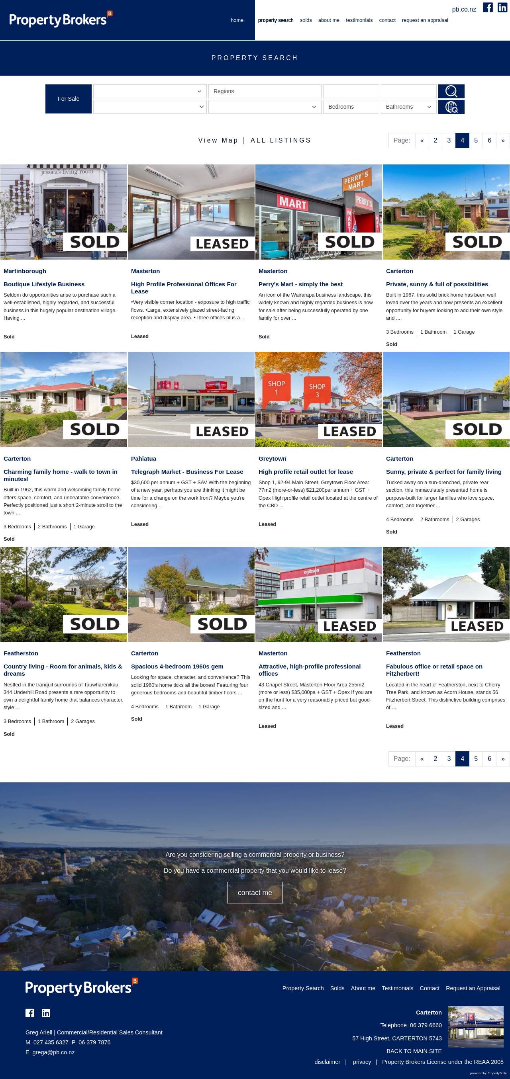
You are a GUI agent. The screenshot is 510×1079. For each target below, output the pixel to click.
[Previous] (422, 140)
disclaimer (327, 1062)
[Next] (503, 140)
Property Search (276, 20)
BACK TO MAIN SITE (414, 1051)
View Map (218, 140)
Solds (306, 20)
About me (328, 20)
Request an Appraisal (425, 20)
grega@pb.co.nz (54, 1052)
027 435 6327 (47, 1042)
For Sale (68, 99)
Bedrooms (341, 107)
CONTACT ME (255, 893)
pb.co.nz (465, 9)
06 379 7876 (91, 1042)
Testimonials (359, 20)
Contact (387, 20)
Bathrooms (410, 108)
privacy (362, 1062)
